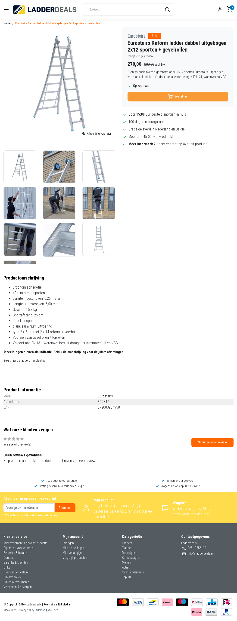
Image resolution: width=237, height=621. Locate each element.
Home (6, 23)
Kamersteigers (131, 557)
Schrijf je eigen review (140, 56)
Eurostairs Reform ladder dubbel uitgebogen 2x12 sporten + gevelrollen (57, 23)
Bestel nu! (177, 96)
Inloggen (68, 543)
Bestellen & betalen (15, 553)
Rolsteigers (129, 553)
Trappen (127, 548)
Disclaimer (9, 610)
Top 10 (126, 577)
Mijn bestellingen (73, 548)
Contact (8, 557)
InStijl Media (62, 604)
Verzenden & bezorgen (17, 587)
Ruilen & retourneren (16, 582)
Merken (126, 562)
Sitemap (40, 610)
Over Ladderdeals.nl (15, 572)
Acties (126, 567)
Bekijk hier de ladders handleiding (24, 360)
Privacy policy (12, 577)
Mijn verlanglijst (73, 553)
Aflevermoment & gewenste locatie (25, 543)
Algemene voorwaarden (18, 548)
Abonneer (65, 508)
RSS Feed (52, 610)
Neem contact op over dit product (181, 144)
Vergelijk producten (75, 557)
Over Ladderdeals (133, 572)
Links (6, 567)
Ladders (127, 543)
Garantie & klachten (15, 562)
